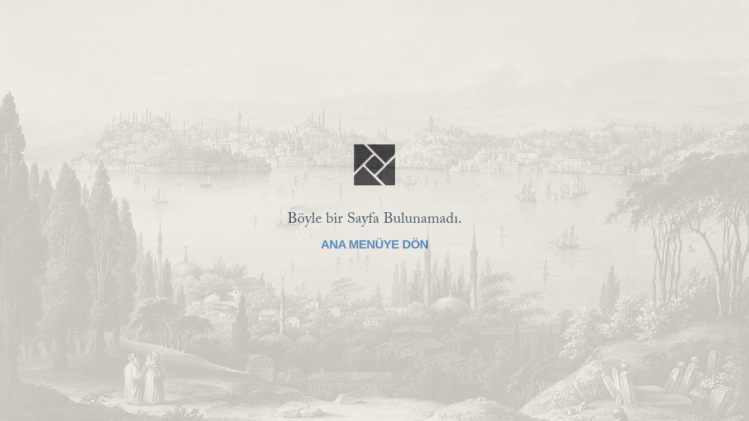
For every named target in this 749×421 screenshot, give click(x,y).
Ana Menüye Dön (374, 244)
